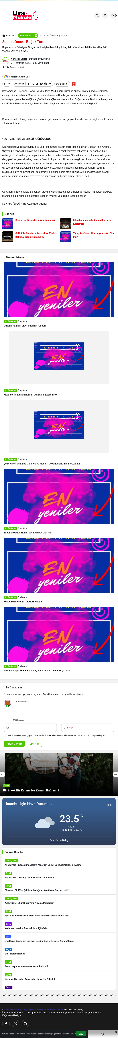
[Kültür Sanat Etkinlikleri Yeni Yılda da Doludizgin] (59, 901)
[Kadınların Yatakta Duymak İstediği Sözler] (59, 926)
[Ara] (97, 15)
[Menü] (5, 15)
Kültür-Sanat (10, 321)
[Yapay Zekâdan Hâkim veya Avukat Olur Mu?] (88, 236)
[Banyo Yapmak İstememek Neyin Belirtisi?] (59, 964)
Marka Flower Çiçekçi (74, 1009)
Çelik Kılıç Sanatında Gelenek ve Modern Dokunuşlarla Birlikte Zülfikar (42, 463)
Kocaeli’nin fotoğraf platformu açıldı (23, 601)
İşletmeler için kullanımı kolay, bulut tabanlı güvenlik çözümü (37, 670)
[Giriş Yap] (105, 15)
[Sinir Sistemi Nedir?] (59, 951)
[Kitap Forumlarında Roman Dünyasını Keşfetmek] (88, 223)
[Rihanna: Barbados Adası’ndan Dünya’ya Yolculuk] (59, 977)
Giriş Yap (34, 743)
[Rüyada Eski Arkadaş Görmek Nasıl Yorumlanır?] (59, 875)
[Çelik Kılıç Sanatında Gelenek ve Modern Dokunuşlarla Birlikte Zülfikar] (30, 236)
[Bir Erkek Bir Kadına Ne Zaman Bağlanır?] (59, 774)
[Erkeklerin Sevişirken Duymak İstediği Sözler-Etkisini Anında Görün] (59, 939)
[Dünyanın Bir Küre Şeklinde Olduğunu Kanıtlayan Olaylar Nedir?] (59, 888)
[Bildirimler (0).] (113, 15)
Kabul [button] (81, 1034)
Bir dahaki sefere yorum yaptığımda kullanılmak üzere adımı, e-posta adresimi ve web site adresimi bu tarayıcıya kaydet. (56, 735)
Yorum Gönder (14, 743)
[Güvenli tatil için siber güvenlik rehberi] (30, 223)
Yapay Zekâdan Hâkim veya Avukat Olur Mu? (28, 532)
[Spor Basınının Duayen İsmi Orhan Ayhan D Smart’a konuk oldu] (59, 913)
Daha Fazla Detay (59, 840)
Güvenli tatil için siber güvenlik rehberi (25, 325)
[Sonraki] (115, 774)
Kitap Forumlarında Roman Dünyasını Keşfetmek (30, 394)
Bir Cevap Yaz (14, 687)
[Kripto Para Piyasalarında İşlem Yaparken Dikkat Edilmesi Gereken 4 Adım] (59, 863)
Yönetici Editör (19, 58)
